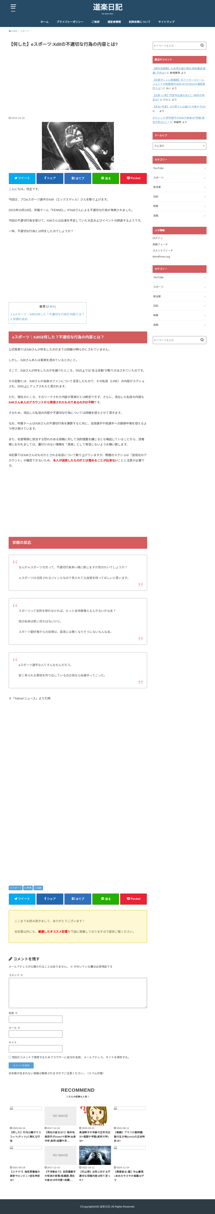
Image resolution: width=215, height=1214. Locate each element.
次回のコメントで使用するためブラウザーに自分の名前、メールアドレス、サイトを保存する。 (71, 1057)
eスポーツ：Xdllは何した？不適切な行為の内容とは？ (48, 314)
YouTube (158, 168)
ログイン (158, 238)
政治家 (157, 187)
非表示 (51, 306)
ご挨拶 (95, 22)
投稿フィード (160, 244)
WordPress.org (161, 256)
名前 (13, 1013)
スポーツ (16, 888)
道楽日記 (107, 7)
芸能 (39, 888)
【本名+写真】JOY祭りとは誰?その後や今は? (179, 106)
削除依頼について (139, 22)
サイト (13, 1042)
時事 (29, 888)
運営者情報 (114, 22)
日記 (156, 196)
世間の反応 (19, 319)
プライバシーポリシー (69, 22)
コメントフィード (163, 250)
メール (15, 1027)
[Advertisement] (78, 78)
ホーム (44, 22)
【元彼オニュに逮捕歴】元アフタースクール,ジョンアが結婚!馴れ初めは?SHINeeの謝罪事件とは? (179, 84)
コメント (16, 975)
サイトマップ (166, 22)
